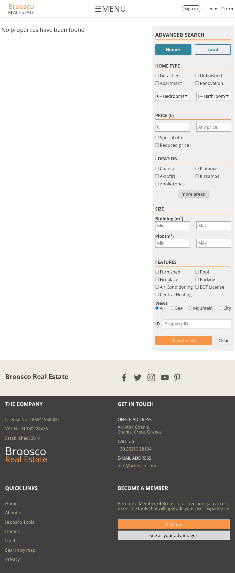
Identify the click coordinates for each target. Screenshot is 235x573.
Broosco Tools (19, 522)
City (225, 308)
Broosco (21, 6)
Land (212, 49)
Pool (204, 272)
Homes (173, 49)
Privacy (12, 559)
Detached (170, 76)
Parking (207, 279)
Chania (167, 169)
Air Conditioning (176, 287)
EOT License (212, 287)
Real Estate (21, 12)
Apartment (171, 83)
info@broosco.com (137, 466)
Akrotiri (167, 176)
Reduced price (174, 145)
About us (14, 513)
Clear (224, 341)
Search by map (20, 550)
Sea (177, 308)
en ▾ (212, 8)
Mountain (200, 308)
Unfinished (211, 76)
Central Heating (176, 295)
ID (157, 324)
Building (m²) (169, 218)
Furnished (170, 272)
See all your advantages (174, 535)
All (160, 308)
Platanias (209, 169)
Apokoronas (172, 184)
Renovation (211, 83)
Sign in (191, 9)
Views (161, 303)
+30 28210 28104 (134, 449)
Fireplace (169, 279)
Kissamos (209, 176)
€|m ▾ (227, 8)
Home (11, 504)
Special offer (172, 138)
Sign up (173, 524)
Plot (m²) (164, 236)
